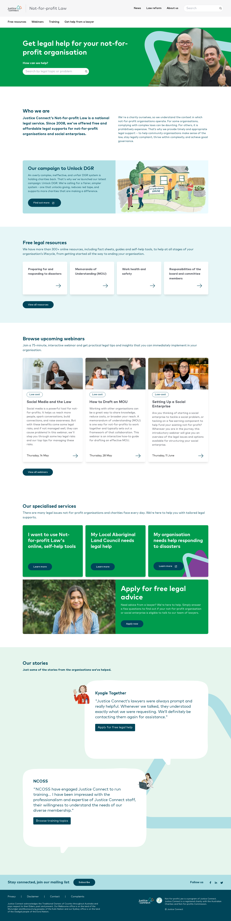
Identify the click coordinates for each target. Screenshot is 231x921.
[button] (203, 8)
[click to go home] (37, 8)
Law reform (153, 8)
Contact (55, 897)
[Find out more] (44, 203)
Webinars (38, 22)
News (137, 8)
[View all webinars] (38, 472)
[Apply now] (132, 623)
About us (172, 8)
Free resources (17, 22)
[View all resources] (38, 304)
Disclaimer (33, 897)
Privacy (12, 897)
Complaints (77, 897)
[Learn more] (40, 566)
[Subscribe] (84, 882)
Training (54, 22)
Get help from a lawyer (79, 22)
